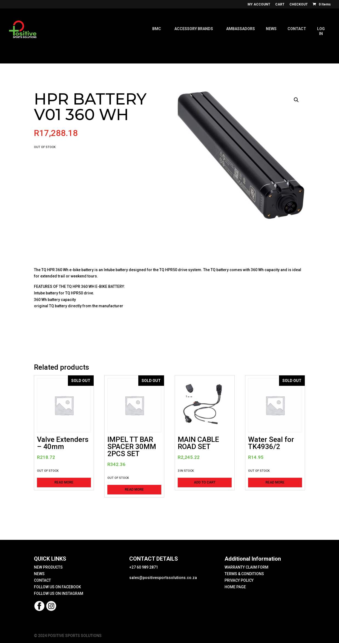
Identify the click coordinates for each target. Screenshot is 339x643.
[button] (296, 100)
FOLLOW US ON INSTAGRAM (58, 593)
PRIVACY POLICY (239, 580)
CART (280, 4)
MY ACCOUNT (259, 4)
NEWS (39, 574)
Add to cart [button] (205, 482)
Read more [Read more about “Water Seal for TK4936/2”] (275, 482)
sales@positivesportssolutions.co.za (163, 577)
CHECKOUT (298, 4)
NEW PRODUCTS (48, 567)
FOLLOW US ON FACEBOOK (57, 587)
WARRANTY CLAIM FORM (246, 567)
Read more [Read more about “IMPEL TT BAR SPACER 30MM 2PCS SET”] (134, 489)
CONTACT (42, 580)
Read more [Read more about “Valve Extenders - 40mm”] (63, 482)
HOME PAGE (235, 587)
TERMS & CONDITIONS (244, 574)
